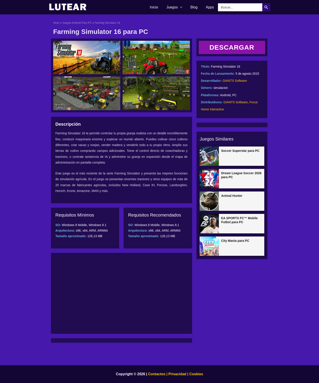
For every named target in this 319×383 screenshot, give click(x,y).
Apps (210, 7)
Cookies (195, 374)
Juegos (177, 7)
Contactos (156, 374)
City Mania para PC (235, 240)
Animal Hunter (231, 195)
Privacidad (177, 374)
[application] (183, 7)
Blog (195, 7)
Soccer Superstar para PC (240, 150)
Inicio (158, 7)
